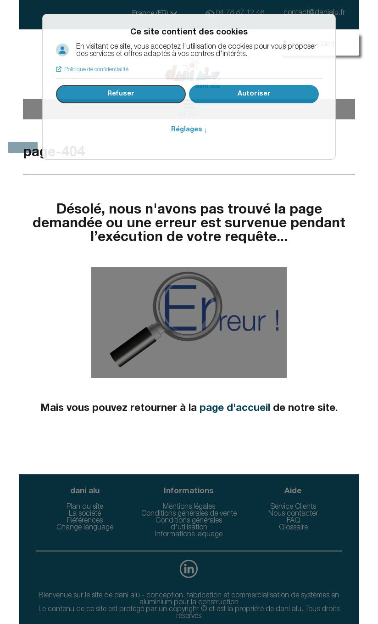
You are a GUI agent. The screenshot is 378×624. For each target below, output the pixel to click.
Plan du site (85, 507)
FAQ (293, 521)
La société (85, 514)
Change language (84, 528)
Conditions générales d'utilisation (189, 524)
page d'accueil (235, 409)
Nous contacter (293, 514)
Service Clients (293, 507)
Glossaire (293, 528)
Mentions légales (189, 507)
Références (85, 521)
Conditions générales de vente (189, 514)
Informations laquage (188, 535)
